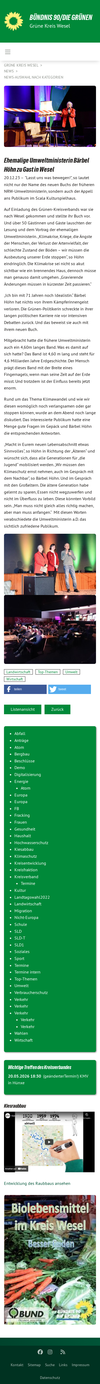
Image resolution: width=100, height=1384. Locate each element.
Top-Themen (48, 672)
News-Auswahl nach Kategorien (33, 77)
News (9, 71)
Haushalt (22, 835)
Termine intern (27, 972)
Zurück (57, 709)
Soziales (22, 951)
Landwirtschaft (18, 672)
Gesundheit (24, 829)
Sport (19, 958)
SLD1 (19, 944)
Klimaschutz (25, 856)
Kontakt (17, 1364)
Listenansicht (23, 709)
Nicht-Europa (26, 917)
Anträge (21, 740)
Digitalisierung (27, 774)
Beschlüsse (24, 760)
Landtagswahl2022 (32, 897)
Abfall (19, 733)
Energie (21, 781)
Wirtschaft (14, 679)
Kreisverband (26, 876)
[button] (25, 689)
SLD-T (19, 938)
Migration (23, 910)
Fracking (22, 815)
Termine (28, 883)
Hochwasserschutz (31, 842)
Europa (20, 795)
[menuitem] (17, 1364)
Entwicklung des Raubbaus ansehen (37, 1183)
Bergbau (22, 754)
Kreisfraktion (26, 869)
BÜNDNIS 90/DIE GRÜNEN (61, 17)
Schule (20, 924)
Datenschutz (50, 1377)
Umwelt (71, 672)
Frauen (20, 822)
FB (16, 808)
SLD (18, 931)
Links (63, 1364)
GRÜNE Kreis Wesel (21, 65)
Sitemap (34, 1364)
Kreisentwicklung (30, 863)
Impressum (80, 1364)
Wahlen (21, 1033)
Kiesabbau (24, 849)
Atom (19, 747)
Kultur (20, 890)
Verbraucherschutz (31, 992)
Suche (50, 1364)
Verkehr (21, 999)
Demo (19, 767)
